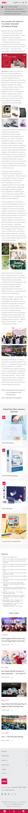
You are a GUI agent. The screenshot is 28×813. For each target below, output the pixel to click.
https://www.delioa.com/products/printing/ (15, 559)
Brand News (19, 9)
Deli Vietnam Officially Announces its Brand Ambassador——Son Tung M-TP (13, 672)
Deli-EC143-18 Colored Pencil (11, 541)
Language (3, 769)
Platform (18, 2)
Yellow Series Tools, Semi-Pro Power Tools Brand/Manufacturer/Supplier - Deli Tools (14, 597)
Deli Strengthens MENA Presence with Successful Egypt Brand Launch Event (13, 640)
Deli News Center (10, 9)
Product (14, 751)
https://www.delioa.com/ (10, 557)
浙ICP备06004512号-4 (17, 804)
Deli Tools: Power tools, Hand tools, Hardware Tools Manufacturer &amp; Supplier (14, 584)
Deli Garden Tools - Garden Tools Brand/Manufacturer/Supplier (13, 600)
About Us (14, 760)
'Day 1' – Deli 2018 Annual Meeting (12, 737)
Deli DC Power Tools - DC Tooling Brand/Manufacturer (13, 592)
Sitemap (9, 806)
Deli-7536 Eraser (7, 508)
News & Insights (13, 7)
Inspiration (14, 756)
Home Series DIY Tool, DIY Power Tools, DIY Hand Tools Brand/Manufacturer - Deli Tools (13, 605)
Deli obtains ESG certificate (14, 398)
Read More (6, 644)
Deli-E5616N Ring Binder (10, 476)
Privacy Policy (17, 806)
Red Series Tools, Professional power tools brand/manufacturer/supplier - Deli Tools (14, 589)
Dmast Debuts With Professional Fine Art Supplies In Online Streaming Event (15, 392)
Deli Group (4, 71)
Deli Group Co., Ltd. (14, 802)
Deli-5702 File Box (8, 443)
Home (6, 7)
